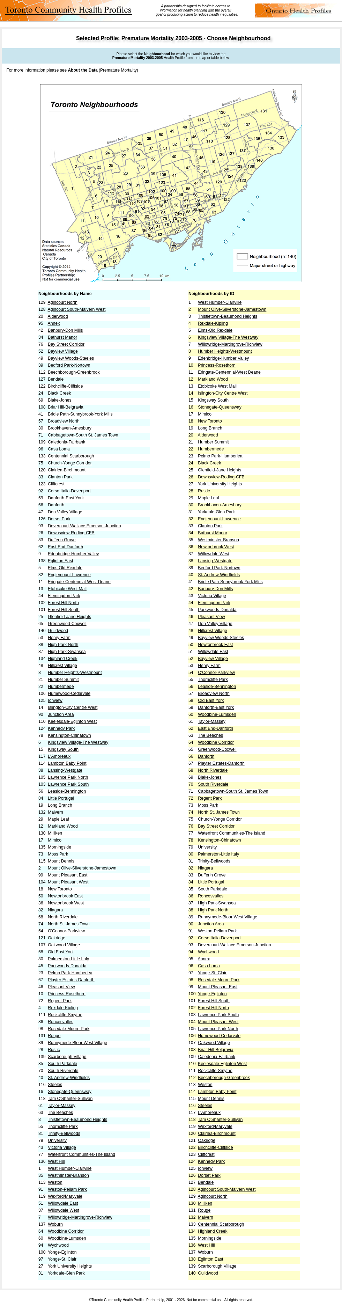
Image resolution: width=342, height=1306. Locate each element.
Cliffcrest (56, 484)
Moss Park (58, 854)
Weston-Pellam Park (67, 1189)
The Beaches (60, 1112)
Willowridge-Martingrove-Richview (80, 1217)
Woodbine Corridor (66, 1231)
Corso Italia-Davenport (69, 491)
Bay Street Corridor (66, 344)
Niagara (55, 910)
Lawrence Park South (68, 784)
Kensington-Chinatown (69, 735)
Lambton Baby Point (67, 763)
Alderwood (58, 316)
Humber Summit (63, 679)
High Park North (63, 644)
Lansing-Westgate (65, 770)
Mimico (54, 840)
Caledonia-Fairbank (66, 442)
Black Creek (59, 393)
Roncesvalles (60, 1021)
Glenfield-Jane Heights (69, 616)
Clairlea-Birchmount (67, 470)
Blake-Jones (59, 400)
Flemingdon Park (64, 595)
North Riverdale (62, 917)
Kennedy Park (61, 728)
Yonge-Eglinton (62, 1252)
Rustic (54, 1049)
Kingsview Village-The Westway (78, 742)
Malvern (55, 812)
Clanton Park (60, 477)
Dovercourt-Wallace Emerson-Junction (84, 525)
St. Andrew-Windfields (69, 1077)
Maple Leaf (58, 819)
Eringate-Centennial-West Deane (79, 581)
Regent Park (60, 1000)
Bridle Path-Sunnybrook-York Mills (80, 414)
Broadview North (64, 421)
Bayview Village (63, 351)
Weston (55, 1182)
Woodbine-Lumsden (67, 1238)
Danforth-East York (66, 498)
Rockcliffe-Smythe (65, 1014)
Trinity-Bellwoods (64, 1133)
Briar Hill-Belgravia (65, 407)
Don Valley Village (65, 511)
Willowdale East (63, 1203)
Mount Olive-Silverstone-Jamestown (82, 868)
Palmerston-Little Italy (68, 958)
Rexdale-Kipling (63, 1007)
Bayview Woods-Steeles (71, 358)
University (57, 1140)
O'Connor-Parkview (66, 931)
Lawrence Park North (68, 777)
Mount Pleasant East (67, 875)
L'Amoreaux (59, 756)
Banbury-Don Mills (65, 330)
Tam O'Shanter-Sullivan (70, 1098)
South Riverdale (63, 1070)
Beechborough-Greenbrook (73, 372)
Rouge (54, 1035)
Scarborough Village (67, 1056)
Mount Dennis (61, 861)
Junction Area (61, 714)
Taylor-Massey (61, 1105)
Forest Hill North (63, 602)
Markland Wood (63, 826)
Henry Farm (59, 637)
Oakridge (56, 938)
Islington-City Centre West (72, 707)
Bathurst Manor (62, 337)
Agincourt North (62, 302)
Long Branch (60, 805)
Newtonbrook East (65, 896)
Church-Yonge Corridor (70, 463)
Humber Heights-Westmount (75, 672)
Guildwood (58, 630)
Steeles (55, 1084)
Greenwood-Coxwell (67, 623)
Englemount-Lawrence (69, 574)
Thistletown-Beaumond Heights (77, 1119)
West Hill (56, 1161)
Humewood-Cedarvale (69, 693)
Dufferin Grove (61, 539)
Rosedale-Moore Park (68, 1028)
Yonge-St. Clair (62, 1259)
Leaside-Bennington (67, 791)
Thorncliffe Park (63, 1126)
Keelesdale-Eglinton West (72, 721)
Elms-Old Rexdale (65, 567)
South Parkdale (62, 1063)
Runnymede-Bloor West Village (77, 1042)
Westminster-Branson (68, 1175)
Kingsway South (63, 749)
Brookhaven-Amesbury (69, 428)
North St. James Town (69, 924)
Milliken (55, 833)
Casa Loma (59, 449)
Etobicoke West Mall (67, 588)
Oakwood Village (64, 944)
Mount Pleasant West (68, 882)
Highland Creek (62, 658)
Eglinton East (60, 560)
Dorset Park (59, 518)
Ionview (55, 700)
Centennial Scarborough (71, 456)
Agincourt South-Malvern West (77, 309)
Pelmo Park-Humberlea (70, 972)
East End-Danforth (65, 546)
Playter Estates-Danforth (71, 979)
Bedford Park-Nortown (69, 365)
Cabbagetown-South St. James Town (83, 435)
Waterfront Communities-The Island (81, 1154)
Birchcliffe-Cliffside (65, 386)
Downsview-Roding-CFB (71, 532)
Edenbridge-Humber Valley (73, 553)
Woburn (55, 1224)
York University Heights (70, 1266)
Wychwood (58, 1245)
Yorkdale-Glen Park (66, 1273)
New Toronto (60, 889)
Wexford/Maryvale (65, 1196)
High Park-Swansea (67, 651)
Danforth (56, 504)
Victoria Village (62, 1147)
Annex (54, 323)
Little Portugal (61, 798)
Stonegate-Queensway (69, 1091)
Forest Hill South (64, 609)
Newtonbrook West (66, 903)
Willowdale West (63, 1210)
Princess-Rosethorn (67, 993)
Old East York (61, 951)
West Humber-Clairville (69, 1168)
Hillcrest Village (62, 665)
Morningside (59, 847)
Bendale (56, 379)
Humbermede (61, 686)
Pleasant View (61, 986)
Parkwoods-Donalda (67, 965)
